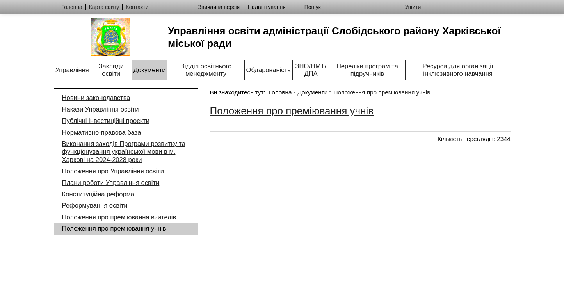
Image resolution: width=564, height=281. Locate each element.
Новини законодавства (96, 97)
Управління (72, 70)
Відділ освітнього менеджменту (206, 69)
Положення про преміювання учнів (114, 228)
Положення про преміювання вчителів (119, 217)
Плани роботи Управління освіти (111, 183)
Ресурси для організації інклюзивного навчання (458, 69)
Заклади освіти (111, 69)
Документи (149, 70)
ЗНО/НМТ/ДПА (310, 69)
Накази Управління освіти (100, 109)
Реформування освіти (95, 205)
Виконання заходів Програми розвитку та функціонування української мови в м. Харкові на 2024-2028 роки (123, 152)
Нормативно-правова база (101, 132)
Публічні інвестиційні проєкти (105, 120)
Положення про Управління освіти (113, 171)
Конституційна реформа (98, 194)
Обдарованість (268, 70)
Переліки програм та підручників (367, 69)
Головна (280, 92)
